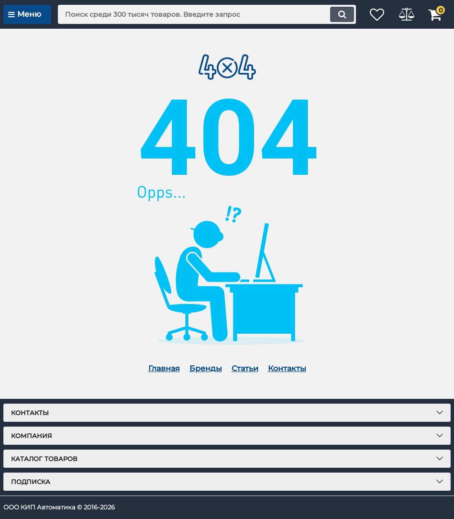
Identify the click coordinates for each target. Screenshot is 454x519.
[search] (200, 14)
